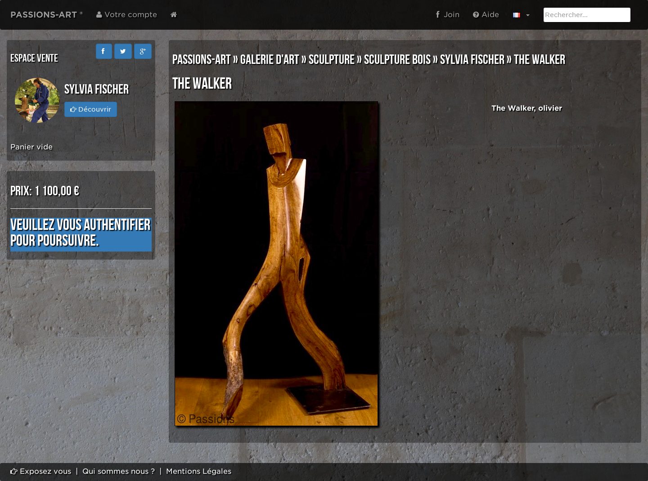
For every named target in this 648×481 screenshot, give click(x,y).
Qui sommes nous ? (118, 471)
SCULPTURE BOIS (397, 60)
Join (447, 14)
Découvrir (90, 109)
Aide (486, 14)
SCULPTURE (332, 60)
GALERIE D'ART (269, 60)
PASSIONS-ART (201, 60)
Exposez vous (40, 471)
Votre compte (126, 14)
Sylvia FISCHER (472, 60)
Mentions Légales (198, 471)
